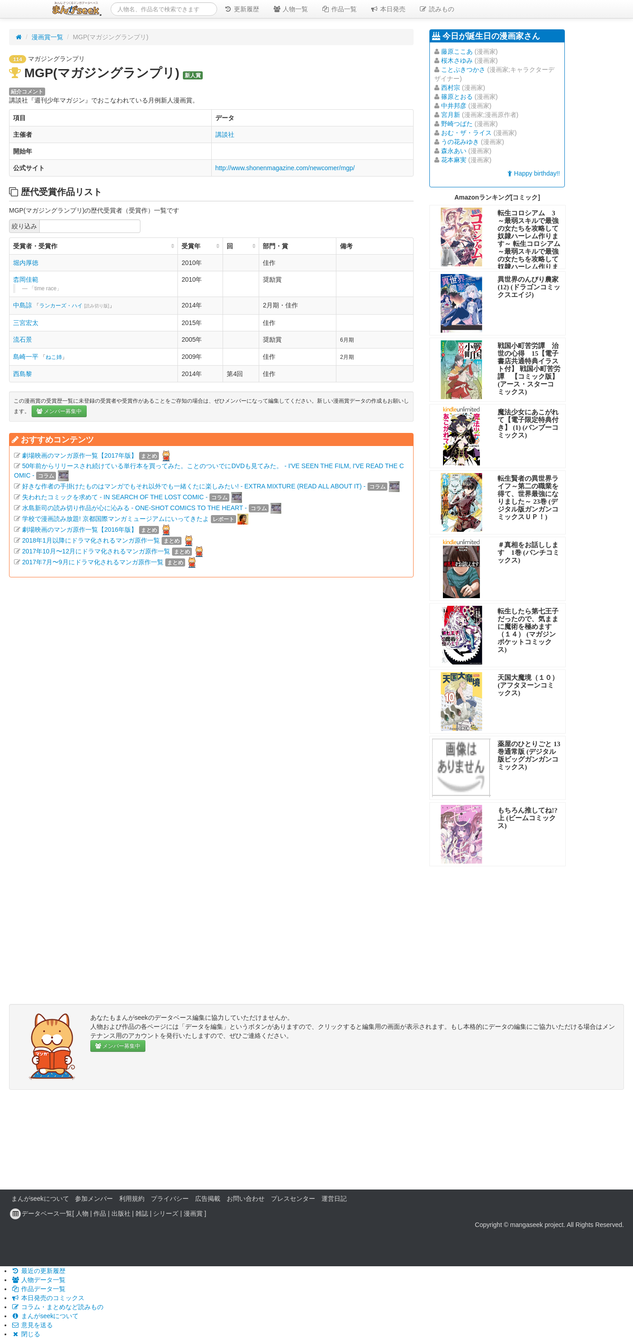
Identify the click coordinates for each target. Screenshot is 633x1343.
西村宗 (450, 87)
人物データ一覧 (38, 1279)
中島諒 (22, 305)
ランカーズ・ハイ (74, 305)
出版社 (121, 1213)
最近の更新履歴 (38, 1270)
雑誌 (141, 1213)
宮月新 (450, 114)
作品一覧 (339, 9)
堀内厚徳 (25, 262)
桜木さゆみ (457, 60)
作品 (99, 1213)
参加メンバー (94, 1198)
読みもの (436, 9)
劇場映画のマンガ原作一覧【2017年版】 (79, 455)
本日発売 (387, 9)
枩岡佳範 (25, 279)
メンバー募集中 (59, 411)
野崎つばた (457, 123)
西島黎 (22, 373)
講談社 (224, 134)
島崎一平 (25, 356)
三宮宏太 (25, 322)
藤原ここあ (457, 51)
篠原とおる (457, 96)
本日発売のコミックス (47, 1297)
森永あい (453, 150)
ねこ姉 (54, 357)
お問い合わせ (246, 1198)
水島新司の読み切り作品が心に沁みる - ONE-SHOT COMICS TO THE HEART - (134, 507)
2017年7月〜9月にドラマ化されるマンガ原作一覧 (92, 562)
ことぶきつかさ (463, 69)
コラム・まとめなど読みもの (57, 1306)
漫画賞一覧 (47, 37)
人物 (82, 1213)
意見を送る (32, 1325)
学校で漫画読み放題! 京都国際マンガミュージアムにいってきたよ (115, 518)
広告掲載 (207, 1198)
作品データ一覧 (38, 1288)
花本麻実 (453, 159)
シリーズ (165, 1213)
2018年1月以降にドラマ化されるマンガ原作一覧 (91, 540)
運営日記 (334, 1198)
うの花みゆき (460, 141)
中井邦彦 (453, 105)
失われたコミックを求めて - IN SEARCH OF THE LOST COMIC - (115, 497)
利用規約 (131, 1198)
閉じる (25, 1334)
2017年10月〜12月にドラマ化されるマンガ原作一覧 (96, 551)
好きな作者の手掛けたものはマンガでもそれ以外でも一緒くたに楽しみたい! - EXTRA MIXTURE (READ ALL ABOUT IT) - (194, 486)
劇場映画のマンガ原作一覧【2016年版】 (79, 529)
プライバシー (170, 1198)
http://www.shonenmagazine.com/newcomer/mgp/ (285, 168)
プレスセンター (293, 1198)
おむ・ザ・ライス (466, 132)
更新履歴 (241, 9)
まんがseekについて (40, 1198)
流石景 (22, 339)
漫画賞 (193, 1213)
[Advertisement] (211, 681)
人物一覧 (290, 9)
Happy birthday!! (533, 173)
